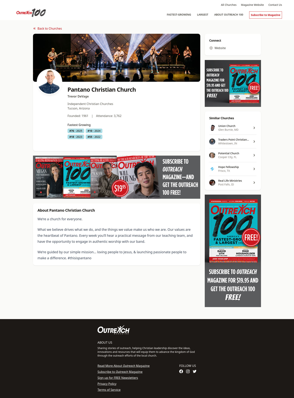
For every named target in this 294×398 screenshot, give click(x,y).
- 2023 (75, 137)
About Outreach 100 (228, 14)
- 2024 (94, 131)
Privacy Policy (107, 384)
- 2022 (94, 137)
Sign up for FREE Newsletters (118, 378)
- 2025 (75, 131)
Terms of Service (109, 390)
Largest (202, 14)
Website (217, 48)
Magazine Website (252, 5)
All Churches (228, 5)
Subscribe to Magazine (265, 15)
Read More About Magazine (124, 366)
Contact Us (275, 5)
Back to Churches (47, 28)
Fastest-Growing (179, 14)
